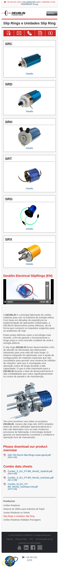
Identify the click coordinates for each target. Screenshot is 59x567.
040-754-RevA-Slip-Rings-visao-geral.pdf (32, 456)
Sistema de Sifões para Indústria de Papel (24, 509)
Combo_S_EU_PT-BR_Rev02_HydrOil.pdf (32, 472)
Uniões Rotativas (11, 505)
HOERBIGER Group (29, 4)
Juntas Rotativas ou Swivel (16, 512)
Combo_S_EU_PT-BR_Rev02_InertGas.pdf (32, 478)
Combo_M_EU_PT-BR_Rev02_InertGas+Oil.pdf (32, 486)
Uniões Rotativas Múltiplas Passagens (22, 520)
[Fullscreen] (51, 302)
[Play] (5, 302)
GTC (31, 539)
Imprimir (9, 539)
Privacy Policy (21, 539)
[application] (28, 291)
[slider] (26, 302)
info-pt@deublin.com (31, 2)
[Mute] (47, 302)
